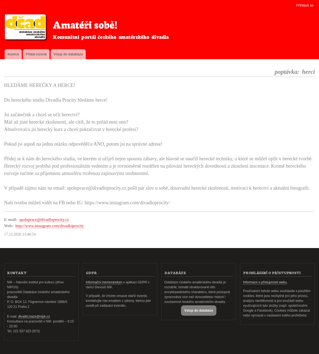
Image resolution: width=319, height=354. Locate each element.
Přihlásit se (305, 5)
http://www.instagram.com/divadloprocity (50, 226)
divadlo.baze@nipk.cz (34, 316)
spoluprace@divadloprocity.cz (44, 219)
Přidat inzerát (36, 54)
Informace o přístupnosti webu (265, 282)
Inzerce (13, 54)
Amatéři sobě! (85, 24)
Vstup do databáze (68, 54)
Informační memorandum (104, 282)
